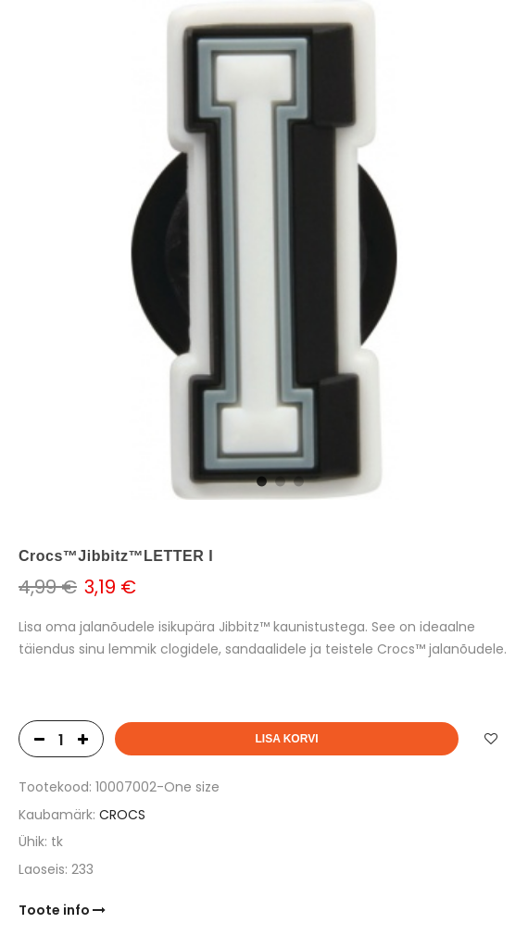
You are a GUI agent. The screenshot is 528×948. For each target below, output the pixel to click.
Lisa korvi (286, 738)
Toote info (62, 910)
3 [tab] (296, 479)
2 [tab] (278, 479)
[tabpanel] (264, 250)
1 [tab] (259, 479)
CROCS (122, 814)
